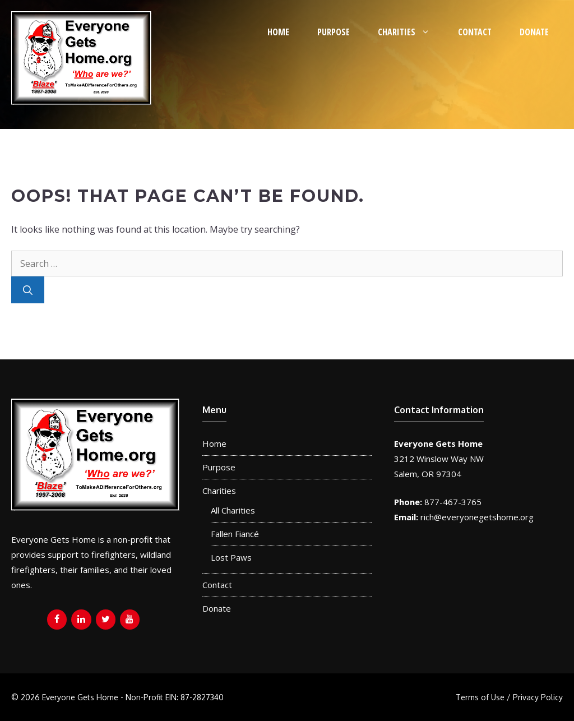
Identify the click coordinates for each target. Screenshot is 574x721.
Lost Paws (231, 557)
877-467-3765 (453, 501)
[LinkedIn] (81, 619)
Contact (475, 32)
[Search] (27, 289)
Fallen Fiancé (235, 533)
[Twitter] (105, 619)
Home (278, 32)
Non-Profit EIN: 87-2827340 (175, 697)
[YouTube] (130, 619)
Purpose (333, 32)
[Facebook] (57, 619)
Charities (411, 32)
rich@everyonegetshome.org (477, 517)
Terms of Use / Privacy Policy (509, 697)
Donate (534, 32)
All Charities (233, 510)
